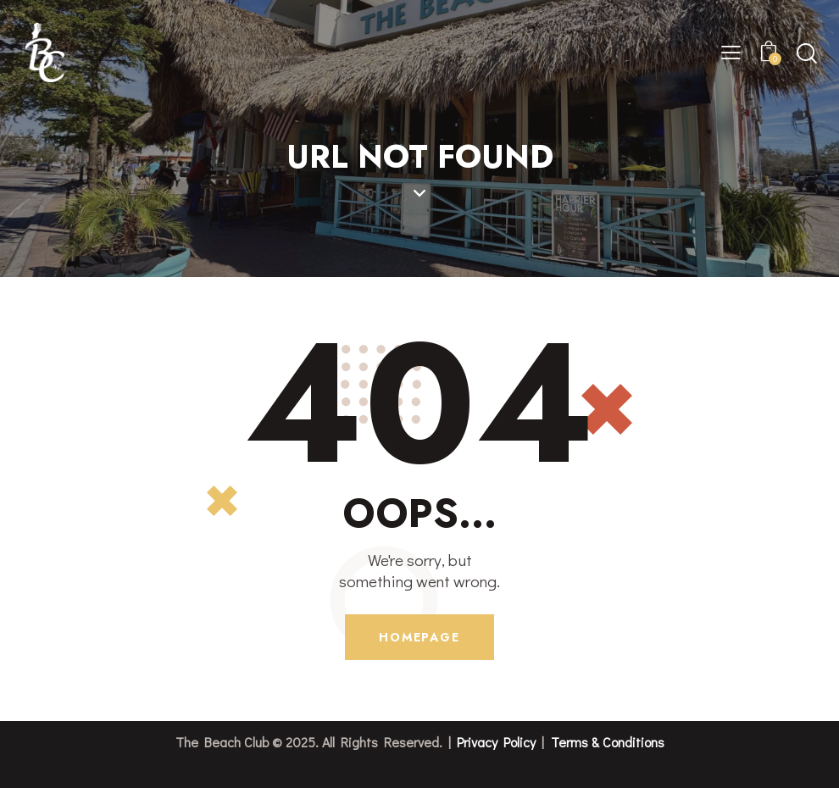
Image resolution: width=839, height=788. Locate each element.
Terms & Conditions (607, 742)
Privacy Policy (496, 742)
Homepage (419, 637)
